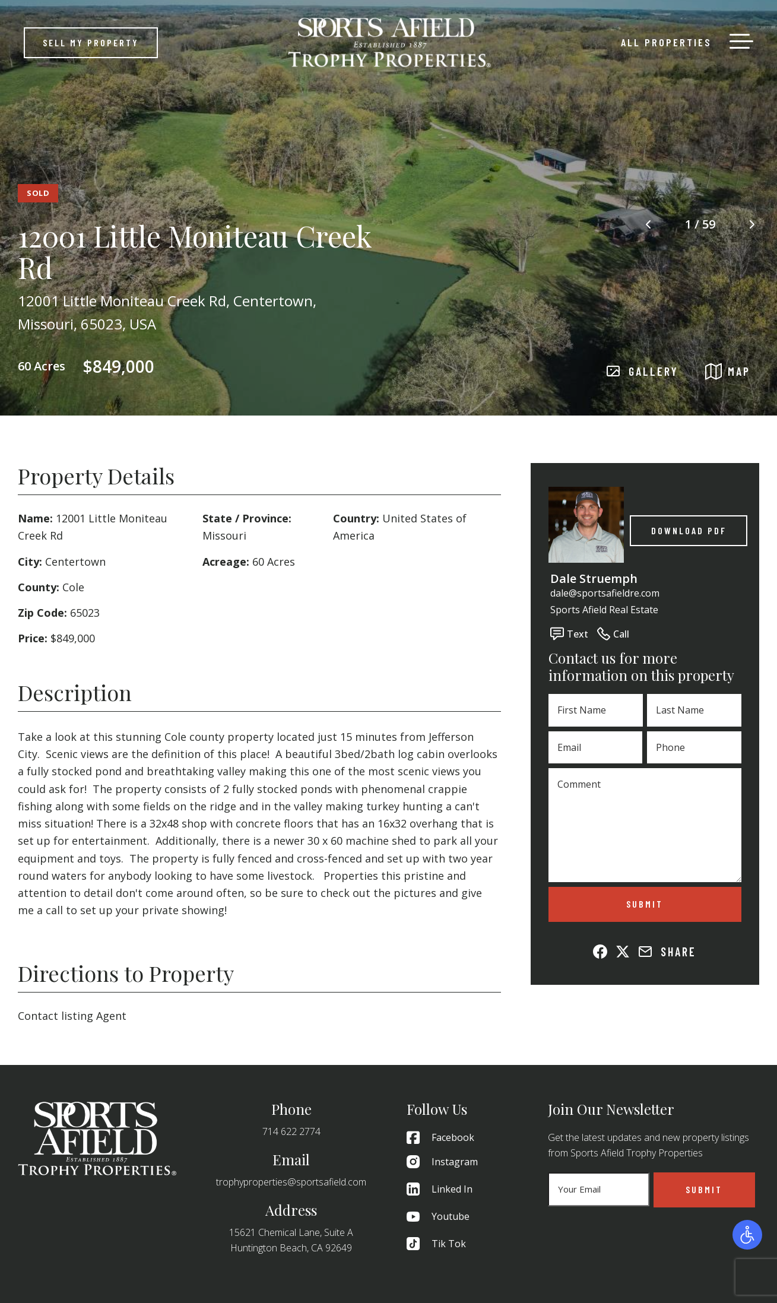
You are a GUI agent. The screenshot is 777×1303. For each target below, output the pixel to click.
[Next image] (752, 225)
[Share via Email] (645, 951)
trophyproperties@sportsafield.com (291, 1181)
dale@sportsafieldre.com (604, 593)
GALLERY (642, 371)
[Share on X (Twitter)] (623, 951)
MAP (727, 371)
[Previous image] (648, 225)
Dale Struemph (594, 578)
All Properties (666, 42)
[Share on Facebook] (600, 951)
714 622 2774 (291, 1131)
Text (569, 634)
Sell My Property (91, 42)
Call (613, 634)
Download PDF (689, 530)
